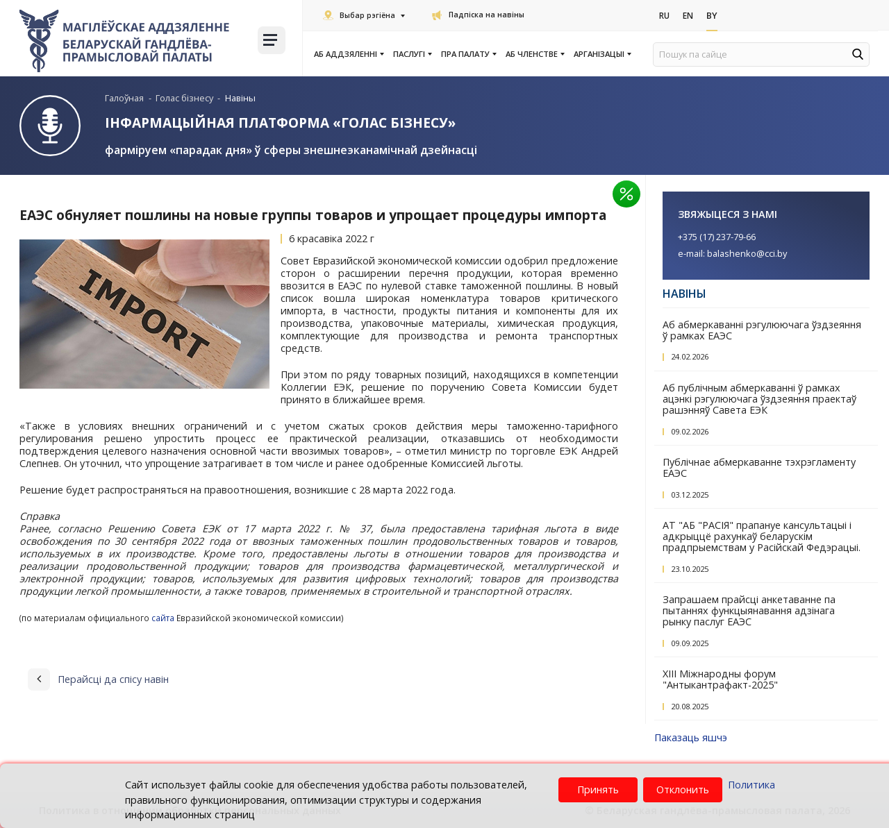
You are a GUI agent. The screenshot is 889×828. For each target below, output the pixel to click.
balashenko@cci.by (747, 252)
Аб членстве (534, 54)
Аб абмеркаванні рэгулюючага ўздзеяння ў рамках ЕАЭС (762, 329)
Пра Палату (468, 54)
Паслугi (412, 54)
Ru (665, 16)
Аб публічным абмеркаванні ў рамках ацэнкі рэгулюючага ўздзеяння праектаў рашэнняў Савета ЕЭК (759, 398)
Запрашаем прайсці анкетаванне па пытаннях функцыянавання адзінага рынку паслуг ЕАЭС (749, 609)
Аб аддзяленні (348, 54)
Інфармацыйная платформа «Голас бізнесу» (280, 122)
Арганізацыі (602, 54)
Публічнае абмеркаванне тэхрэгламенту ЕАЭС (759, 467)
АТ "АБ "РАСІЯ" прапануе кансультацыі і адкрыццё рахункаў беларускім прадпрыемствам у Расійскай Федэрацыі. (762, 535)
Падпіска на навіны (478, 14)
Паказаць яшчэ (690, 736)
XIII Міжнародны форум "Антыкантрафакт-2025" (720, 678)
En (691, 16)
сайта (162, 617)
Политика (751, 784)
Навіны (684, 293)
